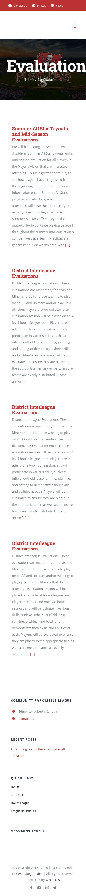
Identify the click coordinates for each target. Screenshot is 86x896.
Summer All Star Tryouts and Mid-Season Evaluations (40, 134)
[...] (67, 245)
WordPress (53, 880)
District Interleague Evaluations (33, 273)
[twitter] (55, 887)
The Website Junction (27, 874)
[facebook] (31, 887)
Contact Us (26, 719)
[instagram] (47, 887)
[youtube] (39, 887)
